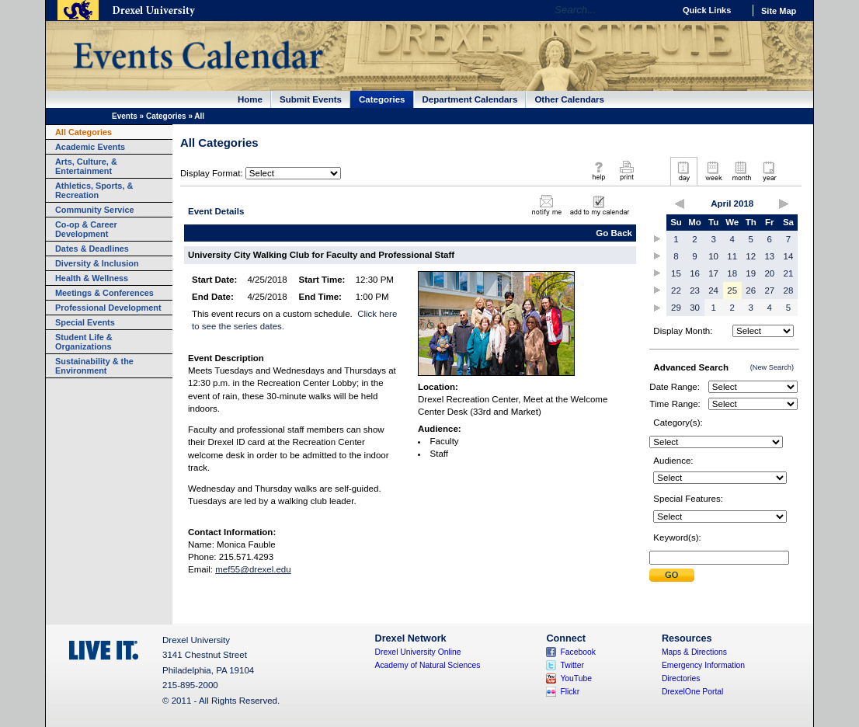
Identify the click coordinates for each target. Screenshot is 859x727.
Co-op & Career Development (86, 229)
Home (250, 99)
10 (713, 256)
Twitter (572, 665)
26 (751, 290)
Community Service (94, 209)
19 (751, 273)
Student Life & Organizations (84, 341)
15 (676, 273)
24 (713, 290)
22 (676, 290)
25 (732, 290)
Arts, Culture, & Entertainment (86, 166)
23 (695, 290)
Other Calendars (569, 99)
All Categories (83, 132)
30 (695, 307)
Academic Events (90, 146)
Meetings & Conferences (104, 292)
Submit (671, 575)
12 (751, 256)
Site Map (778, 11)
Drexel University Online (418, 652)
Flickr (569, 691)
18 (732, 273)
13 (769, 256)
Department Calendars (470, 99)
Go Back (614, 233)
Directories (681, 678)
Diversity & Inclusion (97, 263)
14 (789, 256)
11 (732, 256)
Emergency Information (703, 665)
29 (676, 307)
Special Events (85, 322)
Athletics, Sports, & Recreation (94, 190)
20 (769, 273)
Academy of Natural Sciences (428, 665)
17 (713, 273)
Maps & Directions (694, 652)
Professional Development (108, 307)
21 (789, 273)
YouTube (576, 678)
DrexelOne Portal (692, 691)
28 (789, 290)
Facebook (578, 652)
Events (124, 116)
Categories (382, 99)
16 (695, 273)
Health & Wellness (91, 278)
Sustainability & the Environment (94, 366)
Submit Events (311, 99)
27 (769, 290)
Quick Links (707, 10)
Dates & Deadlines (92, 248)
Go (658, 10)
